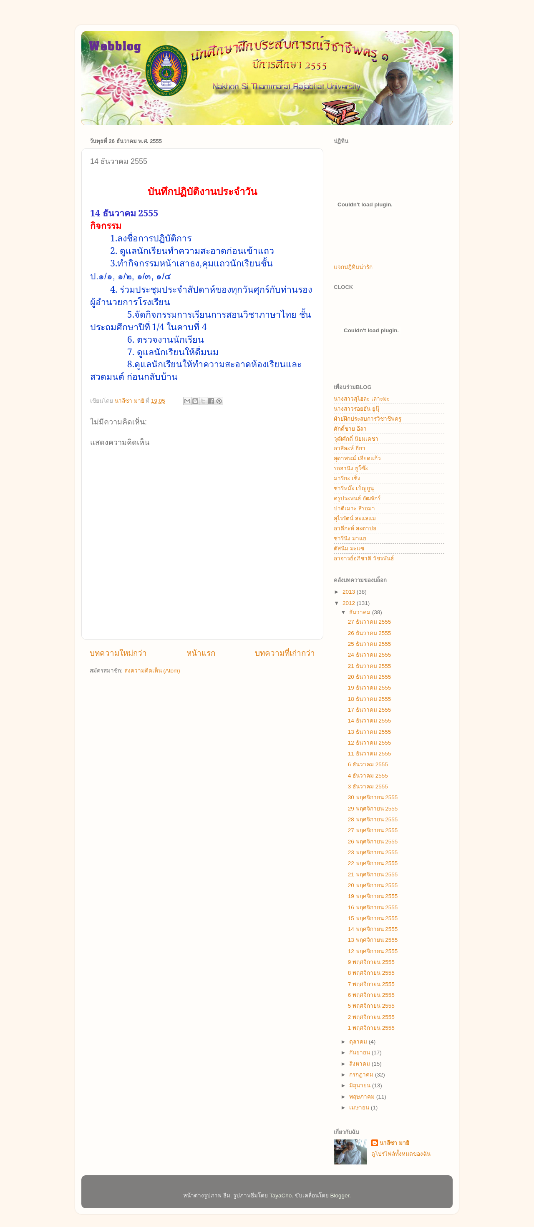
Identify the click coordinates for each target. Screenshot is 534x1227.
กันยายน (360, 1052)
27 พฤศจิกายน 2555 (373, 830)
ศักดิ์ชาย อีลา (350, 429)
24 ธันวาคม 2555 (369, 655)
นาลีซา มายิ (394, 1143)
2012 (350, 603)
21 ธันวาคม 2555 (369, 666)
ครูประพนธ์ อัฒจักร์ (357, 498)
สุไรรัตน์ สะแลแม (355, 518)
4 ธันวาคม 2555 (368, 776)
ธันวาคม (360, 612)
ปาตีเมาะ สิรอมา (354, 508)
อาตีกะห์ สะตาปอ (355, 528)
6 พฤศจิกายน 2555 (371, 995)
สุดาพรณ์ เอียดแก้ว (357, 458)
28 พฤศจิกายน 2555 (373, 819)
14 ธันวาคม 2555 (369, 721)
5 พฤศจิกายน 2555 (371, 1006)
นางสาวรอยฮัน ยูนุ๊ (356, 409)
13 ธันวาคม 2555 (369, 732)
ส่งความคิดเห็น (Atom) (152, 670)
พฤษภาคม (362, 1097)
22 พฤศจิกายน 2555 (373, 863)
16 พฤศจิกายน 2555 (373, 907)
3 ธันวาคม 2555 (368, 786)
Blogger (340, 1195)
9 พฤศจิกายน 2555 (371, 962)
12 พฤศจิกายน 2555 (373, 951)
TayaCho (281, 1195)
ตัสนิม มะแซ (349, 548)
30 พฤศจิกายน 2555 (373, 797)
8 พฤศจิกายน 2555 (371, 973)
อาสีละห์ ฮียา (349, 448)
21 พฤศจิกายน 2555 (373, 874)
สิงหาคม (360, 1064)
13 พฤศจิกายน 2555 (373, 940)
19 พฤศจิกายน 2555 (373, 896)
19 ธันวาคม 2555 (369, 688)
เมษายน (360, 1107)
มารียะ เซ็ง (347, 478)
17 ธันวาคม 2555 (369, 710)
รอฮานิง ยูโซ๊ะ (351, 468)
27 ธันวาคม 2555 (369, 622)
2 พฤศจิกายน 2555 (371, 1017)
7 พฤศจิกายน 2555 (371, 984)
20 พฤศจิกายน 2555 (373, 885)
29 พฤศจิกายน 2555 (373, 808)
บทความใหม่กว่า (118, 653)
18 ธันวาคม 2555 (369, 699)
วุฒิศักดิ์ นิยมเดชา (356, 439)
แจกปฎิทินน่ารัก (353, 267)
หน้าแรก (200, 653)
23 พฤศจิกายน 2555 (373, 852)
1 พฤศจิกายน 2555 (371, 1028)
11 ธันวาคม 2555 (369, 753)
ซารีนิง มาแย (350, 538)
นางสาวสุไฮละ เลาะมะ (362, 399)
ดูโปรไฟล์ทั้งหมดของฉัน (401, 1154)
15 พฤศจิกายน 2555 (373, 918)
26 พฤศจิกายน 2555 (373, 841)
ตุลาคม (359, 1042)
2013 (350, 592)
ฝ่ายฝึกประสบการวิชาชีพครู (367, 419)
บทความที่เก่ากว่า (285, 653)
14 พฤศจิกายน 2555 (373, 929)
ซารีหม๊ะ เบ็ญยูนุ (354, 488)
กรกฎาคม (362, 1074)
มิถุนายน (360, 1085)
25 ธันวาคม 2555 (369, 644)
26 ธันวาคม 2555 (369, 633)
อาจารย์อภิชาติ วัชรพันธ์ (364, 558)
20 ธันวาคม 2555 (369, 677)
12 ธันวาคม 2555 (369, 743)
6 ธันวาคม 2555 (368, 764)
